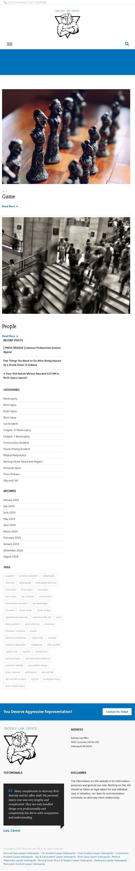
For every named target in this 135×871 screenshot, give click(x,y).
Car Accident (10, 423)
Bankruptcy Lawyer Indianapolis (111, 860)
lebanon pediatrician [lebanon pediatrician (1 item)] (15, 637)
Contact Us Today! (117, 711)
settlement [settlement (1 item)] (31, 672)
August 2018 (10, 556)
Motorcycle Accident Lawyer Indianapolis (24, 863)
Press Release (11, 474)
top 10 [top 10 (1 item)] (34, 679)
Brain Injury (10, 411)
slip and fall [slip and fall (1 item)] (47, 672)
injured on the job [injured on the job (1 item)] (42, 617)
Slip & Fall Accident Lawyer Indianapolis (55, 856)
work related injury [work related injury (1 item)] (15, 686)
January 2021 (11, 500)
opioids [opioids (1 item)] (27, 651)
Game (8, 196)
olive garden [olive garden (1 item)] (53, 644)
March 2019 (10, 531)
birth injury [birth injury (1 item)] (10, 589)
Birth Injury (9, 405)
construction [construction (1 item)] (45, 596)
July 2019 (8, 506)
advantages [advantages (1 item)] (49, 575)
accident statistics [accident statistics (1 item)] (28, 575)
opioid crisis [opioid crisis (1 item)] (11, 651)
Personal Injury (12, 468)
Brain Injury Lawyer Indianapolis (94, 856)
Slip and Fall (10, 480)
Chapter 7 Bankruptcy (16, 436)
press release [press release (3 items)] (12, 672)
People (9, 326)
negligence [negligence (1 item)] (36, 644)
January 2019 (11, 544)
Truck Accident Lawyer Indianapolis (95, 853)
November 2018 (13, 550)
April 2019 (9, 525)
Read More (8, 206)
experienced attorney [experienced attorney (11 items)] (16, 617)
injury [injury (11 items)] (58, 617)
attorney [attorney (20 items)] (9, 582)
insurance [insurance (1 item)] (50, 624)
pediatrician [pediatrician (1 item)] (42, 651)
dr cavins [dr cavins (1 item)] (9, 610)
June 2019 (9, 512)
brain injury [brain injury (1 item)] (26, 589)
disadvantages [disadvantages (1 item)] (40, 603)
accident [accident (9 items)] (9, 575)
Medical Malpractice (14, 455)
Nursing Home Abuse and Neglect (23, 461)
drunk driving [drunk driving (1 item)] (43, 610)
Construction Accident (16, 442)
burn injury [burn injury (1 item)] (42, 589)
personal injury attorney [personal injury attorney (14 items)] (37, 658)
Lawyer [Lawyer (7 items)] (33, 630)
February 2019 (12, 537)
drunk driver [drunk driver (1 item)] (25, 610)
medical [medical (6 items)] (52, 637)
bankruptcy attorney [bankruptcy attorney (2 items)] (45, 582)
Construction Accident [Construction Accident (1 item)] (16, 603)
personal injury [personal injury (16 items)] (12, 658)
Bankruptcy (10, 398)
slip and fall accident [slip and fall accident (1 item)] (15, 679)
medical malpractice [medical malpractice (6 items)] (15, 644)
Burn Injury (9, 417)
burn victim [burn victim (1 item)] (11, 596)
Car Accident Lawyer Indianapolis (58, 853)
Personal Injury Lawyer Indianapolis (21, 853)
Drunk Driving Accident (16, 449)
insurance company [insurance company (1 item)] (15, 630)
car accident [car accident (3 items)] (28, 596)
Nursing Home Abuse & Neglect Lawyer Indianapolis (65, 860)
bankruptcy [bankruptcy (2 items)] (24, 582)
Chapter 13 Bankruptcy (17, 430)
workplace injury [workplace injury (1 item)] (51, 679)
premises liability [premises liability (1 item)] (14, 665)
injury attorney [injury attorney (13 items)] (32, 624)
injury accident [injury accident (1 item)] (12, 624)
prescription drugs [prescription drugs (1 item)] (37, 665)
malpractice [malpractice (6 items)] (37, 637)
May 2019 (9, 519)
